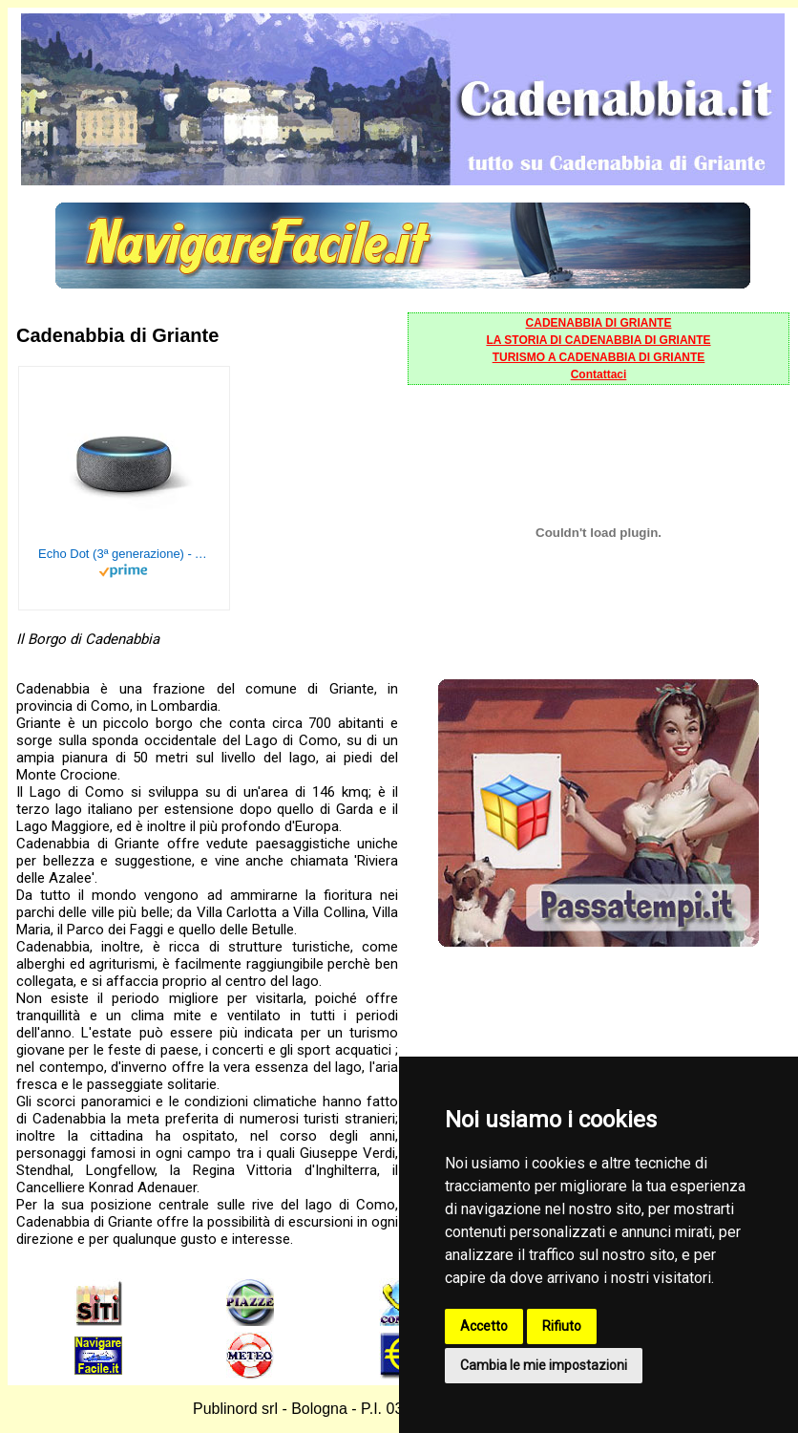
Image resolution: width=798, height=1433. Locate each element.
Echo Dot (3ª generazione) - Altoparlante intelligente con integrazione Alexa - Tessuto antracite (124, 553)
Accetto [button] (484, 1326)
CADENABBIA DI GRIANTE (599, 323)
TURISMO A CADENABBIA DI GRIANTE (599, 357)
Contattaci (599, 374)
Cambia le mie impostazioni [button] (543, 1365)
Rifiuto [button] (561, 1326)
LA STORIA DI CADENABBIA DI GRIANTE (598, 340)
